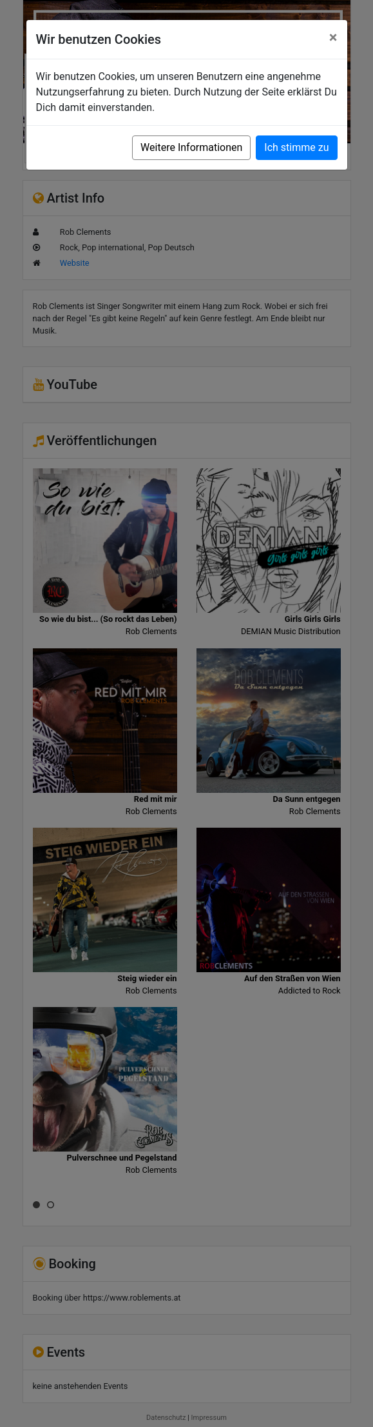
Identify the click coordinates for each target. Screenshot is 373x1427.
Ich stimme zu (296, 147)
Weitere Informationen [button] (191, 147)
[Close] (333, 37)
